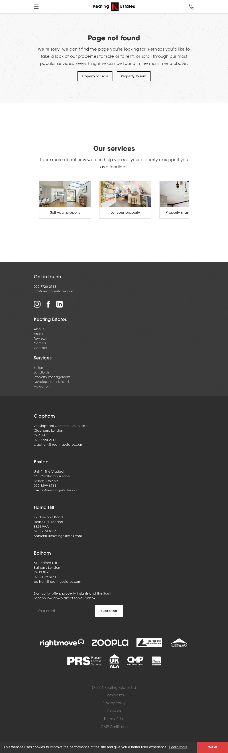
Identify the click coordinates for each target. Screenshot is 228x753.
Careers (40, 343)
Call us (191, 6)
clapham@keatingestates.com (58, 445)
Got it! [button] (212, 747)
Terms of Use (114, 719)
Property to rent (133, 76)
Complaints (114, 695)
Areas (38, 334)
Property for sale (94, 76)
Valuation (42, 386)
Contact (40, 348)
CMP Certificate (114, 727)
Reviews (40, 338)
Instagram (37, 304)
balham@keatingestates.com (57, 582)
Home (114, 6)
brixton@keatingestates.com (56, 490)
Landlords (41, 372)
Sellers (38, 368)
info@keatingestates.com (54, 291)
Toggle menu (36, 6)
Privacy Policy (114, 703)
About (39, 329)
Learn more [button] (178, 747)
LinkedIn (59, 304)
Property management (52, 377)
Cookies (114, 711)
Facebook (48, 304)
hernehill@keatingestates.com (58, 536)
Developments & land (51, 382)
